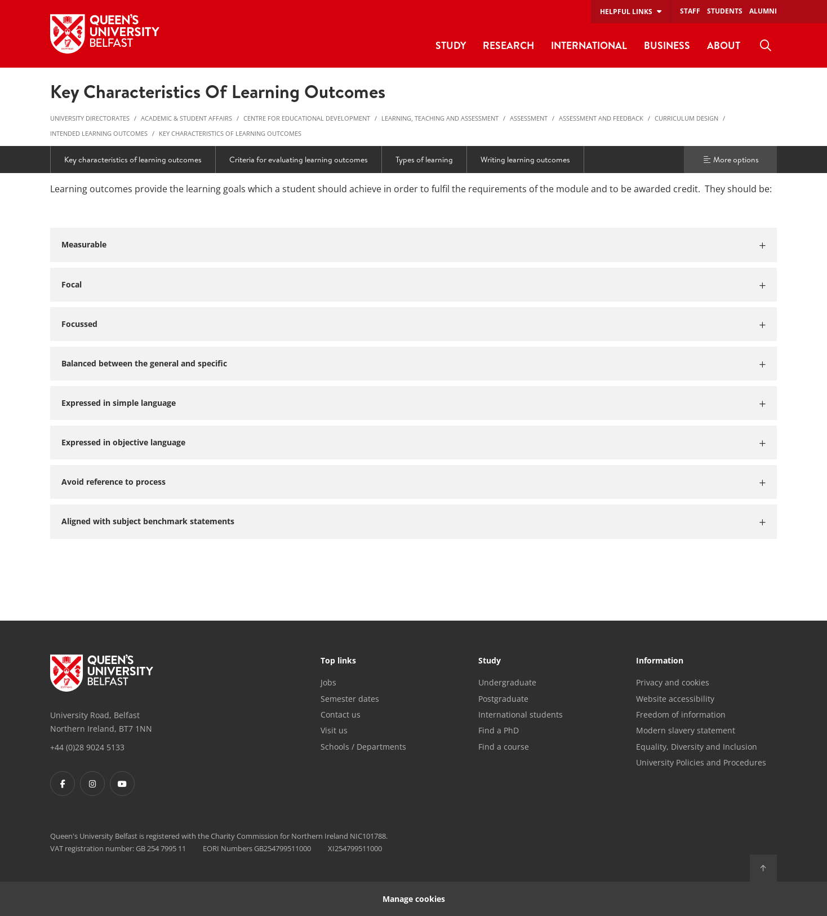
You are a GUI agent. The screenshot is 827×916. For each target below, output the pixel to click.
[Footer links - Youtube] (122, 783)
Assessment (529, 118)
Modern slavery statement (685, 730)
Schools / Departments (363, 746)
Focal (71, 284)
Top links (338, 661)
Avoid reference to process (113, 481)
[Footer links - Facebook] (62, 783)
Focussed (79, 323)
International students (520, 714)
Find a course (503, 746)
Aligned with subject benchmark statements (147, 521)
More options (730, 159)
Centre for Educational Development (306, 118)
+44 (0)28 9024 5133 (87, 747)
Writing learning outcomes (525, 159)
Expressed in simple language (118, 402)
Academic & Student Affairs (186, 118)
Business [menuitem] (667, 45)
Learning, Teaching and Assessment (440, 118)
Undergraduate (507, 682)
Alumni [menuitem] (763, 11)
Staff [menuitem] (690, 11)
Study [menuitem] (450, 45)
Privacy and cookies (672, 682)
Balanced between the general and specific (144, 363)
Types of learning (424, 159)
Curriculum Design (686, 118)
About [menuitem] (723, 45)
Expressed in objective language (123, 442)
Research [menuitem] (508, 45)
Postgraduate (503, 698)
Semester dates (350, 698)
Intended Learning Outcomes (99, 133)
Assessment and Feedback (601, 118)
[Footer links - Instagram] (92, 783)
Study (489, 661)
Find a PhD (498, 730)
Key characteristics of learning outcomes (230, 133)
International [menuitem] (589, 45)
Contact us (341, 714)
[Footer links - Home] (101, 673)
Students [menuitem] (724, 11)
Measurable (83, 244)
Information (659, 661)
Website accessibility (675, 698)
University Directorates (90, 118)
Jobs (328, 682)
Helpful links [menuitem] (626, 11)
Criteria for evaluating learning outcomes (298, 159)
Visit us (334, 730)
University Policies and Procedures (701, 762)
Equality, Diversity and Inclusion (696, 746)
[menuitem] (765, 45)
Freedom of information (681, 714)
